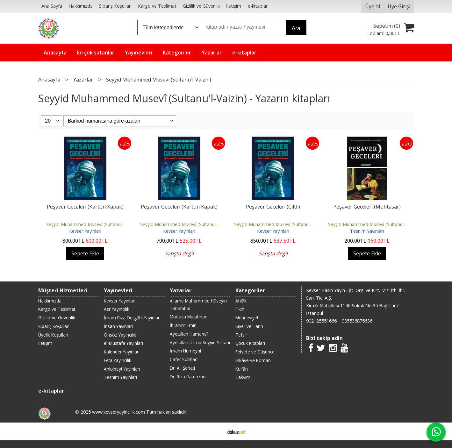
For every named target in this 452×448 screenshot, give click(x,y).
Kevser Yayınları (85, 231)
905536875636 (357, 321)
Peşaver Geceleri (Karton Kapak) (85, 206)
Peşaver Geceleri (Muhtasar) (367, 206)
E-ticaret (216, 431)
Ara (296, 28)
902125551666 (321, 321)
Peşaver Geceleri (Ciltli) (273, 206)
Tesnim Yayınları (367, 231)
